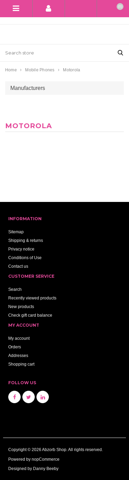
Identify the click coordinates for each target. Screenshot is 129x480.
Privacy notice (21, 249)
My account (19, 338)
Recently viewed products (32, 297)
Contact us (18, 266)
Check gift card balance (30, 315)
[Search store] (56, 52)
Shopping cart (21, 364)
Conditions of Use (25, 257)
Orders (14, 346)
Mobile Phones (39, 69)
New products (21, 306)
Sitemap (16, 231)
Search (15, 289)
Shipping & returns (25, 240)
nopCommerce (46, 459)
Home (11, 69)
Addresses (18, 355)
